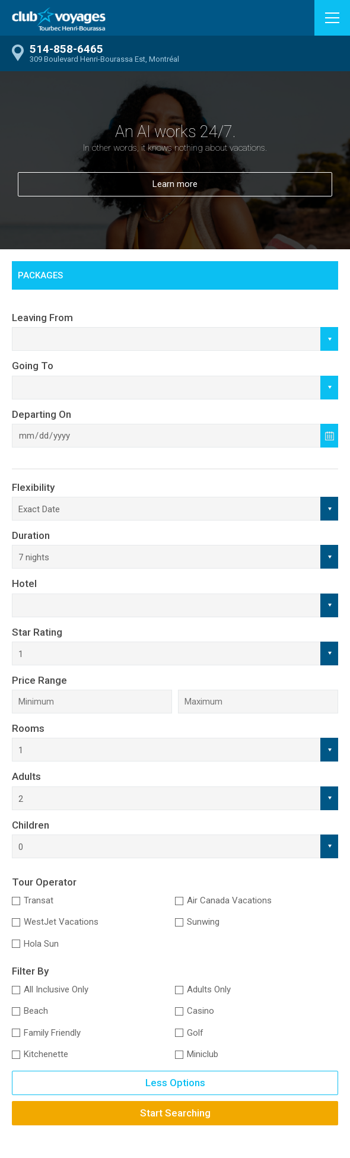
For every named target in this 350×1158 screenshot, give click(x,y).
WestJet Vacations (61, 921)
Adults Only (209, 989)
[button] (332, 18)
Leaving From (42, 317)
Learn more (175, 184)
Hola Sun (41, 943)
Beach (36, 1010)
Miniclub (202, 1054)
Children (30, 825)
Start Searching (175, 1113)
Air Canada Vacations (229, 900)
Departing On (41, 414)
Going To (32, 366)
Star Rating (37, 632)
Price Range (39, 680)
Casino (200, 1010)
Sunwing (203, 921)
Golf (195, 1032)
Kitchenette (46, 1054)
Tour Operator (44, 882)
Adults (26, 776)
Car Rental (62, 304)
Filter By (30, 971)
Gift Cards (163, 304)
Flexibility (33, 487)
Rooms (28, 728)
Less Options (175, 1083)
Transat (38, 900)
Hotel (24, 583)
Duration (31, 535)
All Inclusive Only (56, 989)
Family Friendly (52, 1032)
